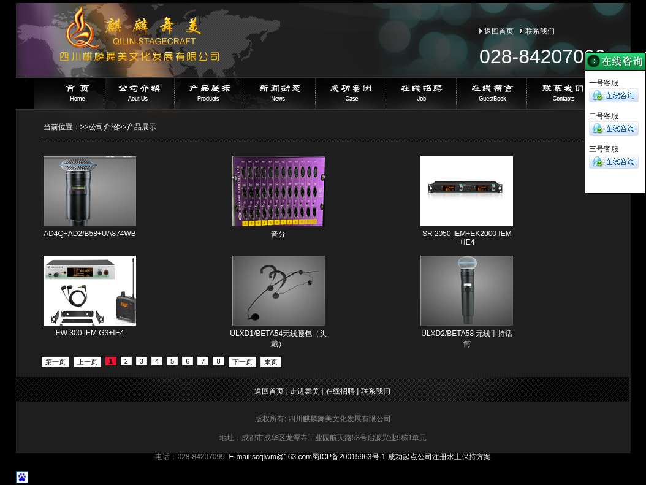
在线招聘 (340, 391)
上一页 (87, 361)
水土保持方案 (469, 457)
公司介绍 (103, 127)
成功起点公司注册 (417, 457)
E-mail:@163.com (271, 457)
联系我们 (540, 31)
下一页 (242, 361)
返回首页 (499, 31)
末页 (271, 361)
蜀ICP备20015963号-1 (349, 457)
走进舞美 (304, 391)
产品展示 (141, 127)
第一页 (55, 361)
